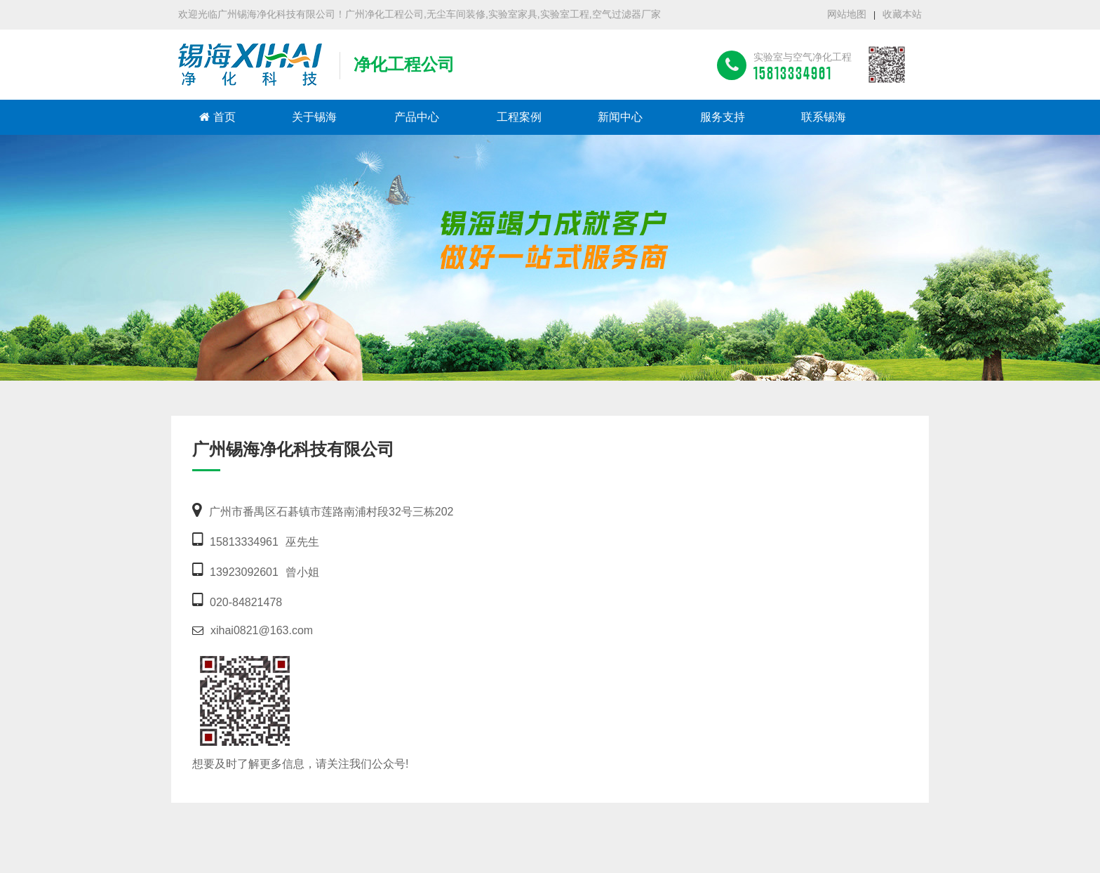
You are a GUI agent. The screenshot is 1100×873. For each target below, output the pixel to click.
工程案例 (519, 117)
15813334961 (244, 542)
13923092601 (244, 572)
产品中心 (416, 117)
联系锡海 (823, 117)
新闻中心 (620, 117)
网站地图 (846, 14)
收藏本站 (902, 14)
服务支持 (722, 117)
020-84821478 (246, 602)
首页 (217, 117)
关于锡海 (314, 117)
